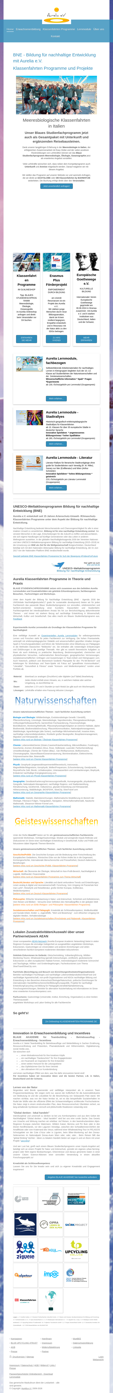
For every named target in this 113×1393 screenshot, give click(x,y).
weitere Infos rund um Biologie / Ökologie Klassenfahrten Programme (45, 739)
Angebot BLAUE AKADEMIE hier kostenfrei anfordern (72, 1177)
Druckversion (17, 1357)
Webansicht (98, 1359)
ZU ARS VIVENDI (56, 339)
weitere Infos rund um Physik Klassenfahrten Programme (40, 776)
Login (101, 1357)
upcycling (25, 1141)
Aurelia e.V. (26, 1388)
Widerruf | (44, 1365)
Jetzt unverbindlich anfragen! (56, 186)
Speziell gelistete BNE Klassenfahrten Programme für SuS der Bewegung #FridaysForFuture (55, 556)
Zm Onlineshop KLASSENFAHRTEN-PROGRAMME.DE (71, 1021)
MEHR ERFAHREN (86, 339)
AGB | (37, 1365)
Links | (53, 1365)
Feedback (17, 619)
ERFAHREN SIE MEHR (26, 339)
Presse (12, 1368)
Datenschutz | (27, 1365)
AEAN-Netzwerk (39, 941)
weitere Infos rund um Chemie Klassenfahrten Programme (40, 759)
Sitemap (30, 1357)
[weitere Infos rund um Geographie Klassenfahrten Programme (41, 792)
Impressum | (15, 1365)
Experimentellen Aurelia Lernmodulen (59, 635)
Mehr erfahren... (56, 398)
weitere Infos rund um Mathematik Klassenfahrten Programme (42, 806)
